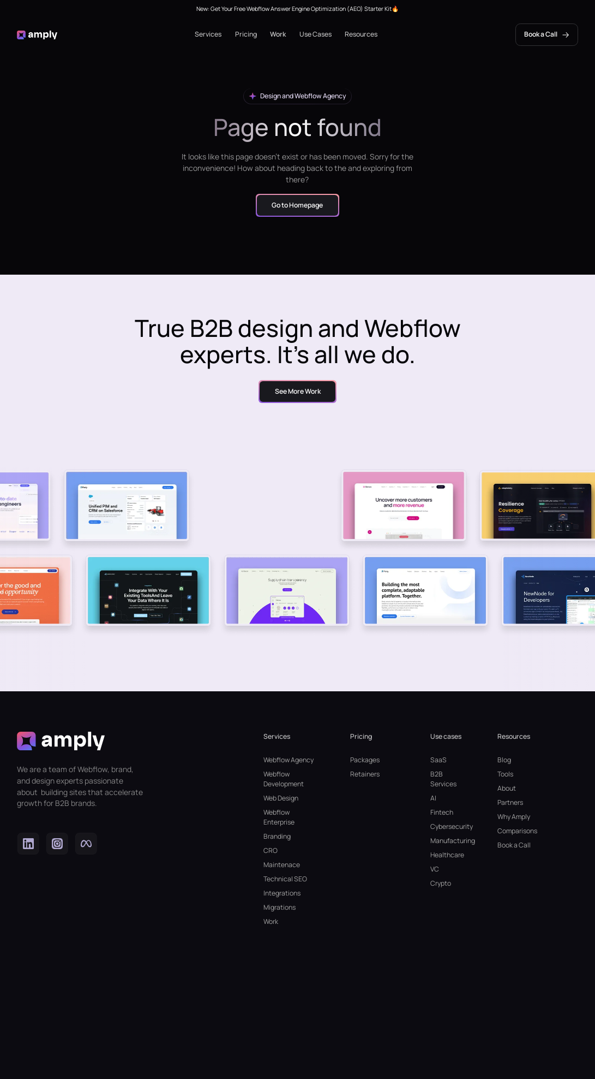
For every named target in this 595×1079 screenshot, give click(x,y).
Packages (365, 759)
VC (434, 869)
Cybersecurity (447, 826)
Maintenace (281, 864)
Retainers (365, 774)
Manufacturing (447, 840)
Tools (505, 774)
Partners (510, 802)
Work (278, 34)
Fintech (441, 812)
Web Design (280, 798)
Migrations (279, 907)
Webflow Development (283, 778)
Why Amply (513, 816)
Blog (504, 759)
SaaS (438, 759)
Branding (277, 836)
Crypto (440, 883)
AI (433, 798)
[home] (37, 34)
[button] (208, 34)
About (506, 788)
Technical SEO (285, 879)
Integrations (281, 893)
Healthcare (447, 854)
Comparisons (517, 830)
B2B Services (443, 778)
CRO (270, 850)
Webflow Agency (288, 759)
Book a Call (514, 845)
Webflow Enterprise (279, 817)
